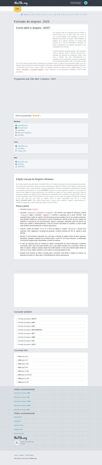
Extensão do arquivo (22, 393)
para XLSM (23, 378)
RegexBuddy (18, 417)
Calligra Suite (21, 151)
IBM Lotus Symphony (24, 133)
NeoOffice (20, 164)
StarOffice (20, 135)
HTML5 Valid (29, 455)
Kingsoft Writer (18, 429)
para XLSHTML (25, 375)
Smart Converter (19, 433)
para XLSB (23, 371)
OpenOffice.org (22, 125)
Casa (17, 9)
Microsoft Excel (22, 128)
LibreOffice (20, 130)
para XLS (23, 356)
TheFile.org (32, 458)
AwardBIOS (17, 421)
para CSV (23, 360)
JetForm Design (19, 425)
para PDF (23, 367)
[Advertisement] (33, 46)
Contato (22, 443)
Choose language (76, 3)
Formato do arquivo (27, 319)
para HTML (23, 364)
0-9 (85, 14)
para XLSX (23, 382)
